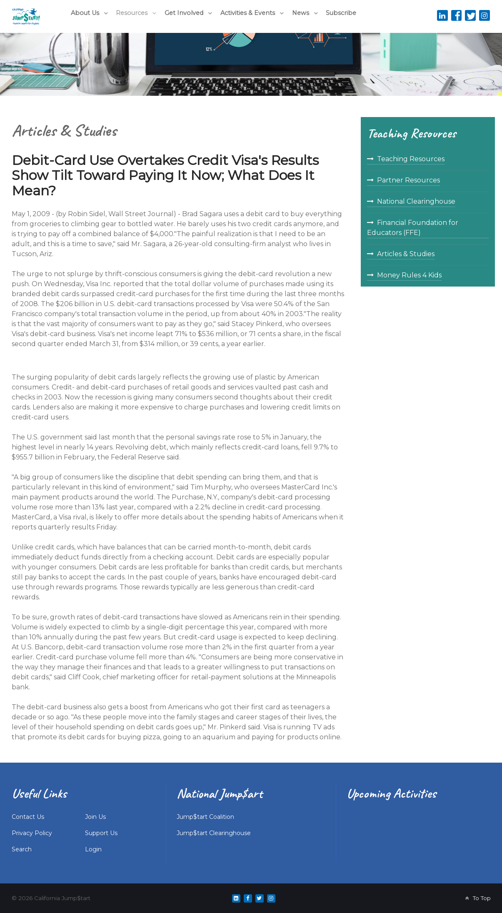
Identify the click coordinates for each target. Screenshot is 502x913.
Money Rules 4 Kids (409, 275)
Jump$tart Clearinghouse (214, 833)
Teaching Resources (411, 159)
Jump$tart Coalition (205, 817)
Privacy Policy (32, 833)
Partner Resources (408, 180)
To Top (477, 898)
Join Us (95, 817)
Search (22, 849)
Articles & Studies (406, 254)
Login (93, 849)
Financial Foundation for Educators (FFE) (412, 228)
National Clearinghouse (416, 201)
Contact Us (28, 817)
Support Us (101, 833)
